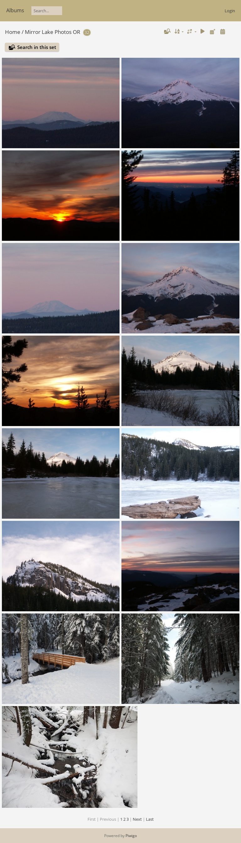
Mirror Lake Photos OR (52, 31)
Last (150, 819)
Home (12, 31)
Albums (15, 10)
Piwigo (131, 835)
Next (137, 819)
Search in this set (36, 47)
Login (230, 11)
